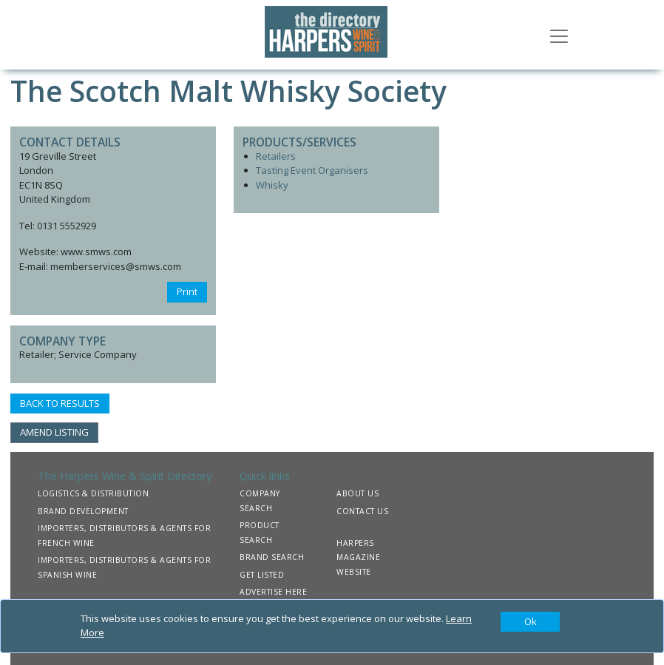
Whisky (272, 185)
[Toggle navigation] (559, 34)
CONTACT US (362, 511)
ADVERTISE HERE (273, 592)
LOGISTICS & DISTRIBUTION (93, 493)
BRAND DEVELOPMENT (83, 511)
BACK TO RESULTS (60, 403)
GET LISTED (262, 575)
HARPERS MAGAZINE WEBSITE (358, 557)
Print (187, 291)
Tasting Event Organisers (312, 170)
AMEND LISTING (54, 432)
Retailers (276, 156)
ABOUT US (357, 493)
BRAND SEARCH (272, 557)
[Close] (530, 622)
